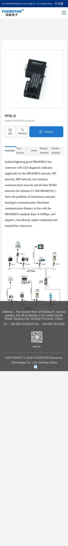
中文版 (59, 3)
